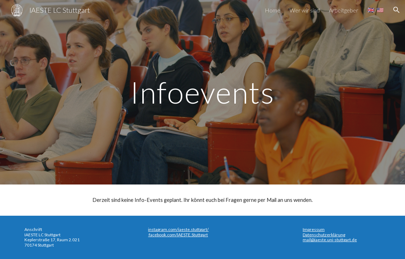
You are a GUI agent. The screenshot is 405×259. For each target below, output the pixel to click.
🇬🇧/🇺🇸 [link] (375, 9)
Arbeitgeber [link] (343, 10)
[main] (202, 92)
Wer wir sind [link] (305, 10)
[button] (396, 9)
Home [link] (272, 10)
